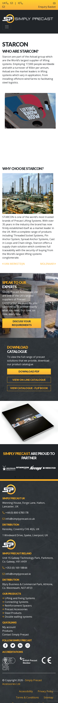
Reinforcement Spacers (18, 605)
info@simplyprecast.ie (18, 574)
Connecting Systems (16, 602)
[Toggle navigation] (6, 27)
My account (9, 627)
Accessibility (26, 691)
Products (7, 631)
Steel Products (13, 613)
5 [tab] (33, 476)
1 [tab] (15, 476)
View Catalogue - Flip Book (29, 388)
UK (5, 3)
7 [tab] (43, 476)
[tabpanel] (9, 468)
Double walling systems (18, 616)
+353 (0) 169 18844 (16, 567)
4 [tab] (29, 476)
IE (20, 3)
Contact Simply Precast (15, 634)
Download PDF (29, 371)
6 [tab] (38, 476)
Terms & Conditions (27, 697)
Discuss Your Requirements (22, 323)
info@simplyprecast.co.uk (20, 518)
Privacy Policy (45, 691)
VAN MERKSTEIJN (13, 263)
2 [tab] (19, 476)
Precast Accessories (16, 609)
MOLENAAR (48, 263)
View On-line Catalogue (29, 379)
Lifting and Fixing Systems (20, 598)
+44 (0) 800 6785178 (16, 512)
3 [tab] (24, 476)
